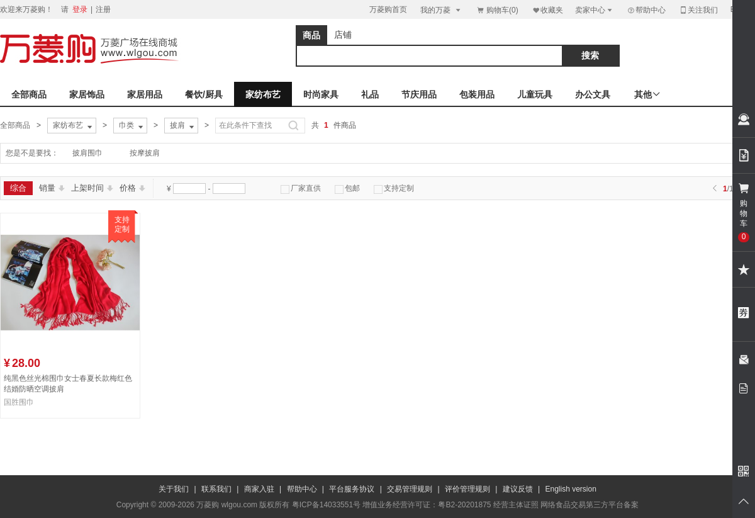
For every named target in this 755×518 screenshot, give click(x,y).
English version (570, 489)
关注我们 (698, 9)
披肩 (183, 126)
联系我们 (216, 489)
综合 (18, 188)
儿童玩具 (534, 94)
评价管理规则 (467, 489)
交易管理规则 (409, 489)
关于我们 (174, 489)
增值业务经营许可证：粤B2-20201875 (426, 504)
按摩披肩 (145, 153)
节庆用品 (419, 94)
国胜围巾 (19, 402)
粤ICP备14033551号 (326, 504)
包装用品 (477, 94)
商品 (311, 35)
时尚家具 (320, 94)
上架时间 (92, 188)
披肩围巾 (87, 153)
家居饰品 (86, 94)
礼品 (370, 94)
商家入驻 (259, 489)
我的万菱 (441, 9)
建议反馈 (518, 489)
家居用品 (144, 94)
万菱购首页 (388, 9)
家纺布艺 (263, 94)
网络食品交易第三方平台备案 (589, 504)
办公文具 (592, 94)
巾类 (132, 126)
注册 (103, 9)
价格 (132, 188)
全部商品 (29, 94)
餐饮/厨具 (204, 94)
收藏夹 (547, 9)
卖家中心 (594, 9)
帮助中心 (646, 10)
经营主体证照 (516, 504)
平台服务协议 (351, 489)
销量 (52, 188)
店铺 (343, 35)
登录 (79, 9)
